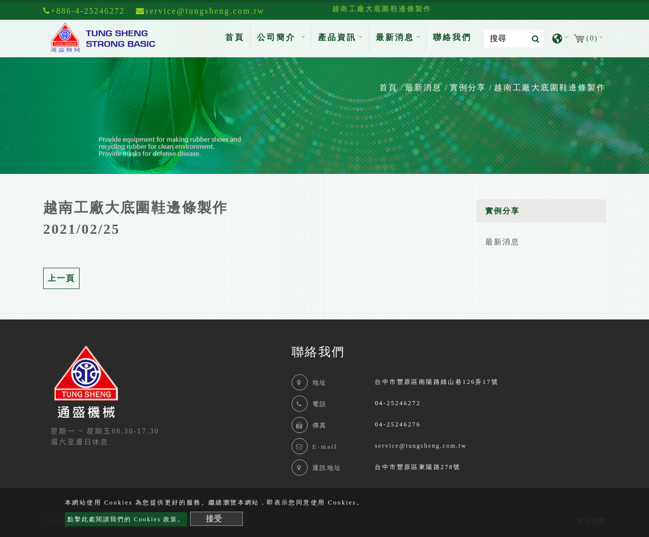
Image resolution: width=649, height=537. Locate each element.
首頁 (236, 36)
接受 (214, 518)
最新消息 (423, 87)
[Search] (513, 38)
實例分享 (468, 87)
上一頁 (61, 278)
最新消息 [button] (395, 37)
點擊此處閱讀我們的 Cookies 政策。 (126, 519)
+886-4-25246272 (84, 11)
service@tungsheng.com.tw (420, 445)
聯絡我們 (452, 37)
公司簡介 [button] (278, 37)
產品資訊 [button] (337, 37)
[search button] (532, 39)
